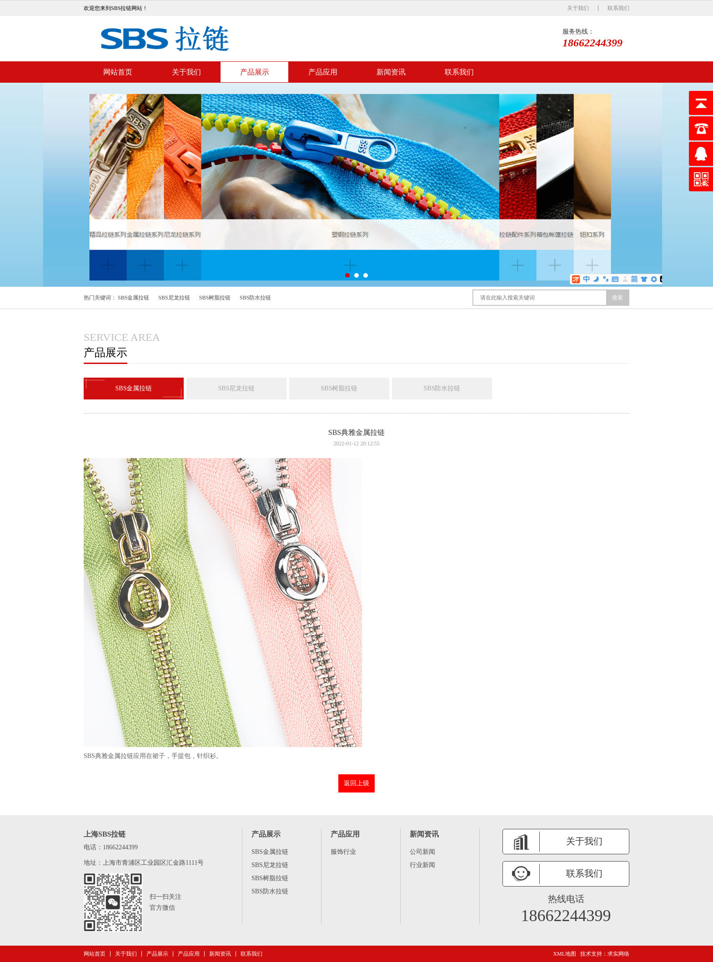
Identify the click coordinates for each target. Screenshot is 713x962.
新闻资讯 (391, 72)
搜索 (617, 297)
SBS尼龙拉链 (174, 297)
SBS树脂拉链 (215, 297)
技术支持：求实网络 (604, 954)
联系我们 (618, 8)
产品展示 (254, 72)
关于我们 (578, 8)
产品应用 (322, 72)
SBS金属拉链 (133, 297)
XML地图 (564, 954)
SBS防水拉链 (255, 297)
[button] (347, 275)
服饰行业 (343, 851)
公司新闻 (422, 851)
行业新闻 (422, 865)
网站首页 (117, 72)
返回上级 (356, 783)
